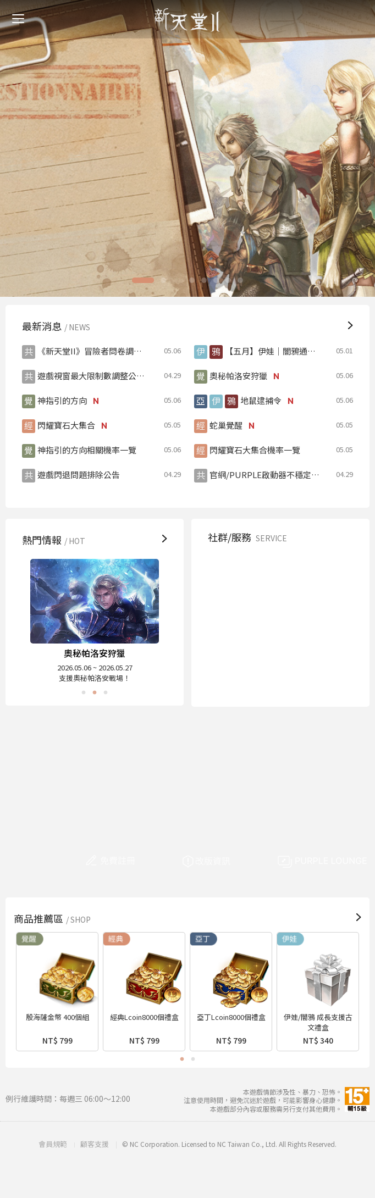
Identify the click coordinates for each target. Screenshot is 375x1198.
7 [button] (232, 280)
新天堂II (187, 20)
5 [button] (208, 280)
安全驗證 (243, 620)
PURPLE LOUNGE (323, 861)
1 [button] (151, 280)
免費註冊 (132, 861)
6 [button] (220, 280)
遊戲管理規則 (315, 573)
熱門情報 (55, 540)
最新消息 (57, 326)
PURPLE (315, 667)
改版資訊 (227, 861)
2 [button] (171, 280)
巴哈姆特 (243, 667)
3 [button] (183, 280)
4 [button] (195, 280)
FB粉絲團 (315, 620)
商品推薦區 (53, 918)
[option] (187, 148)
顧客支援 (243, 573)
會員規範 (52, 1144)
